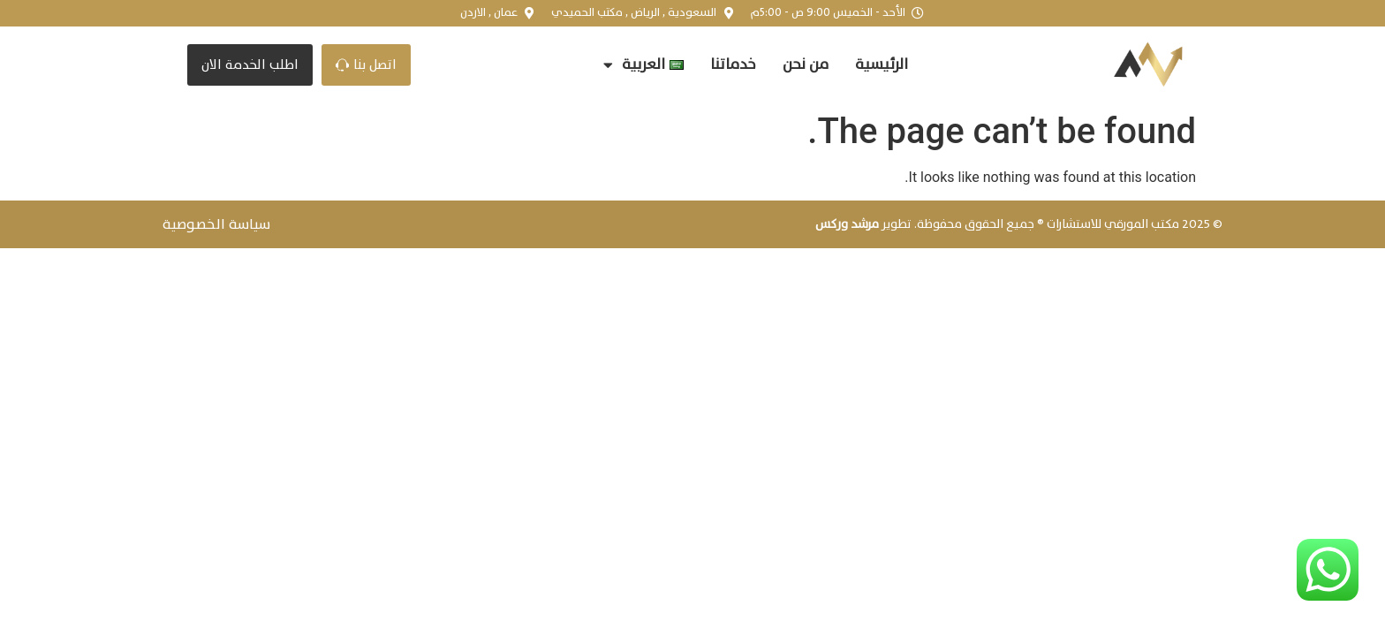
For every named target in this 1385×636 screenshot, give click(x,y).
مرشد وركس (847, 224)
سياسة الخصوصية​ (216, 224)
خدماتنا (733, 64)
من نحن (806, 64)
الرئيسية (881, 64)
